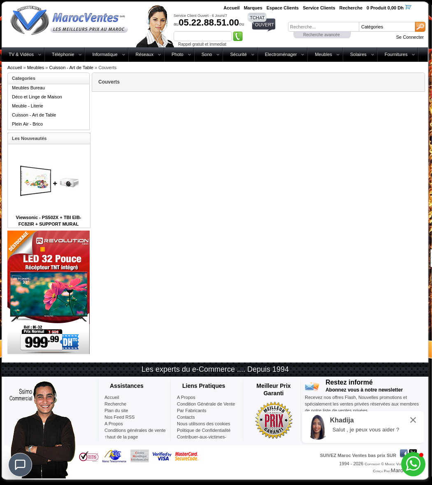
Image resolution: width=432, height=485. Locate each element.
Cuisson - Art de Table (71, 67)
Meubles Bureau (28, 87)
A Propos (186, 397)
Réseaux (144, 54)
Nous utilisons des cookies (203, 423)
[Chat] (20, 465)
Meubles (323, 54)
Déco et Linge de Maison (37, 96)
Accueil (14, 67)
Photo (177, 54)
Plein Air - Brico (27, 123)
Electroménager (281, 54)
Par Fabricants (192, 410)
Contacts (186, 417)
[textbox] (323, 27)
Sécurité (238, 54)
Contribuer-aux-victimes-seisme (201, 440)
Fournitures (396, 54)
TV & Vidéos (21, 54)
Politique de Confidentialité (203, 430)
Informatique (104, 54)
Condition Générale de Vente (206, 403)
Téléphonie (63, 54)
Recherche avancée (321, 35)
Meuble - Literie (27, 105)
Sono (207, 54)
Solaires (358, 54)
